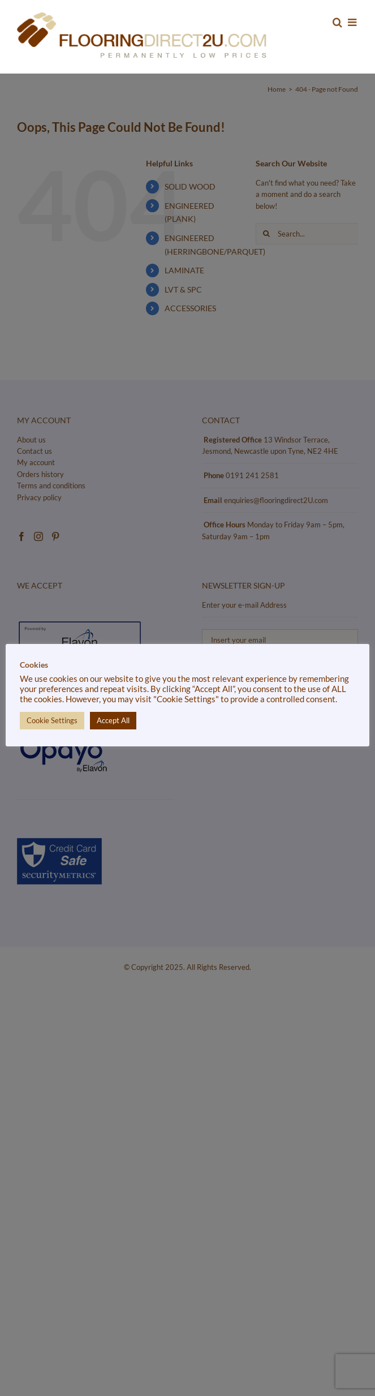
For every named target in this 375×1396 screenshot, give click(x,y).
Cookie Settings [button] (52, 720)
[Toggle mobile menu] (353, 22)
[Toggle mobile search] (337, 22)
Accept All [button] (113, 720)
